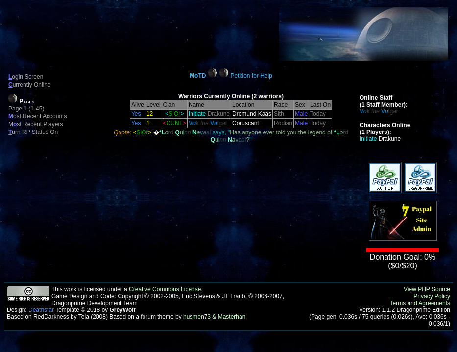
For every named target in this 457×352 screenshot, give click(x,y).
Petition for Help (251, 75)
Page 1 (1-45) (26, 108)
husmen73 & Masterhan (214, 316)
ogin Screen (25, 76)
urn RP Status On (33, 132)
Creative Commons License (165, 289)
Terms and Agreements (420, 303)
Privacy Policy (431, 296)
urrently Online (29, 84)
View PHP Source (427, 289)
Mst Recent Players (35, 124)
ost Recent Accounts (37, 116)
